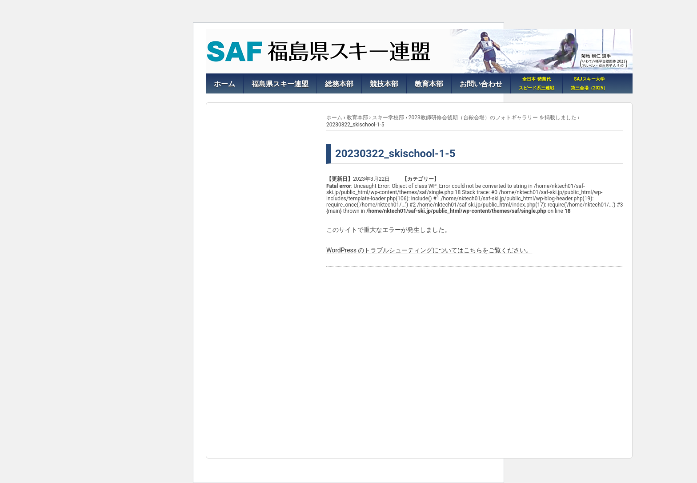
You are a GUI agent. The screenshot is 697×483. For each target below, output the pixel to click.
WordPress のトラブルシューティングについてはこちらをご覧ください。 (429, 250)
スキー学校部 (388, 117)
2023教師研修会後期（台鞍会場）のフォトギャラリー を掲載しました (493, 117)
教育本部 (357, 117)
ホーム (334, 117)
